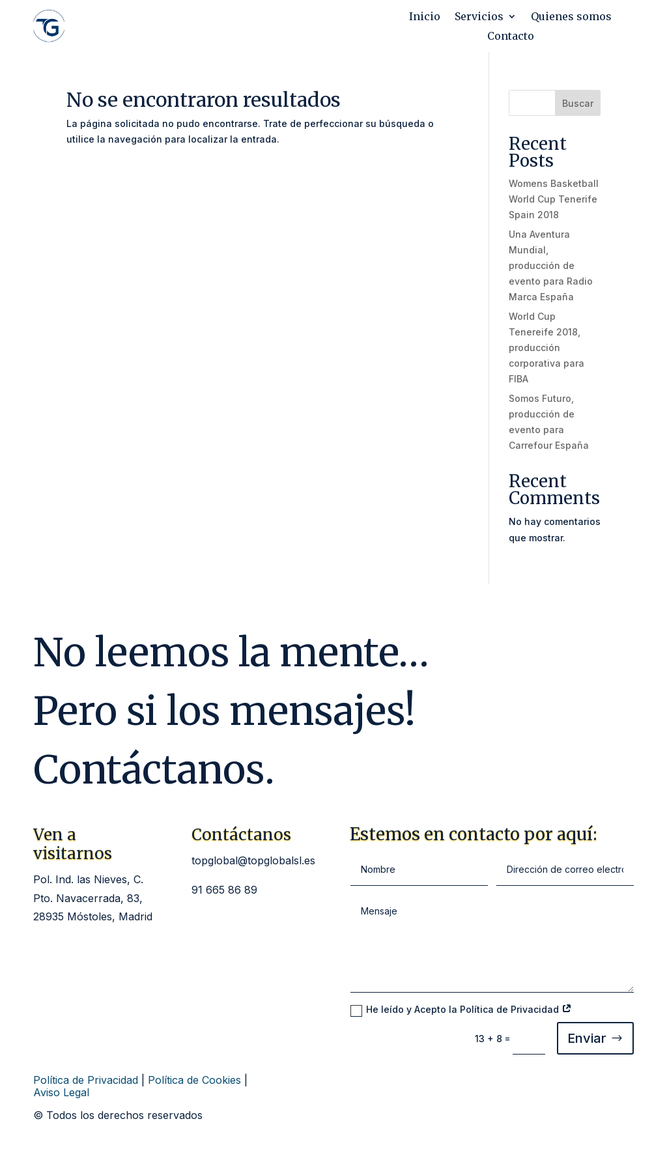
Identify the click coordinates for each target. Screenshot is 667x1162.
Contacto (510, 36)
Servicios (479, 17)
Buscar (577, 103)
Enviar (586, 1038)
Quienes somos (571, 17)
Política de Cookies (194, 1079)
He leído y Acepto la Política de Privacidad (461, 1010)
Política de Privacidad (85, 1079)
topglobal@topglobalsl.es (253, 860)
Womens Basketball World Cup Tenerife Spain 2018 (554, 199)
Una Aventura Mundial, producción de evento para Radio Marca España (551, 265)
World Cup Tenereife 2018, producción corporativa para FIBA (546, 347)
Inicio (424, 17)
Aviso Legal (61, 1092)
